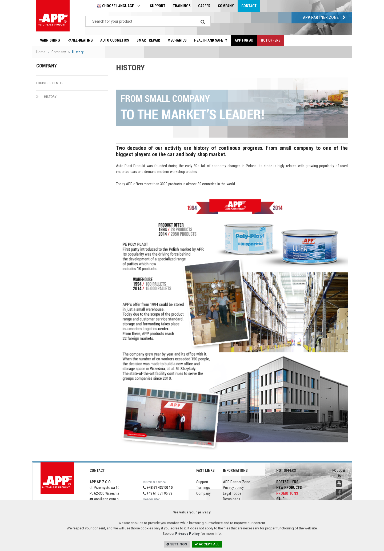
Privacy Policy (187, 534)
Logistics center (49, 83)
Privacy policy (233, 487)
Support (157, 6)
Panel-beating (80, 40)
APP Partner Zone (325, 17)
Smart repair (148, 40)
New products (289, 487)
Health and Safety (210, 40)
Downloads (231, 499)
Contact (249, 6)
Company (226, 6)
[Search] (203, 21)
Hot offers (271, 40)
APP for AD (244, 40)
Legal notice (232, 493)
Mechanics (177, 40)
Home (40, 52)
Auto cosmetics (114, 40)
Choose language (119, 6)
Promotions (287, 493)
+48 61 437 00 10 (158, 487)
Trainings (182, 6)
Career (204, 6)
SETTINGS (176, 544)
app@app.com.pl (104, 499)
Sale (280, 499)
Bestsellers (287, 482)
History (46, 97)
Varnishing (50, 40)
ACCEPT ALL (206, 544)
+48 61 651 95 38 (157, 493)
